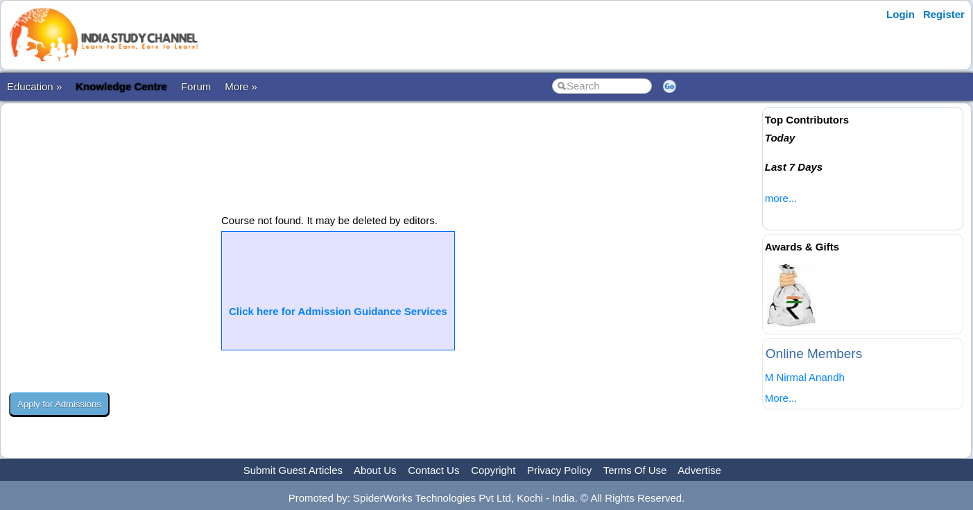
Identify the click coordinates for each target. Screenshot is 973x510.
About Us (375, 470)
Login (900, 14)
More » (241, 86)
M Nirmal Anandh (805, 377)
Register (944, 14)
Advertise (699, 470)
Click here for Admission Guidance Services (338, 311)
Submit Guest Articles (293, 470)
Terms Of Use (635, 470)
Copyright (493, 470)
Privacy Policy (559, 470)
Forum (196, 86)
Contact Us (433, 470)
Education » (34, 86)
